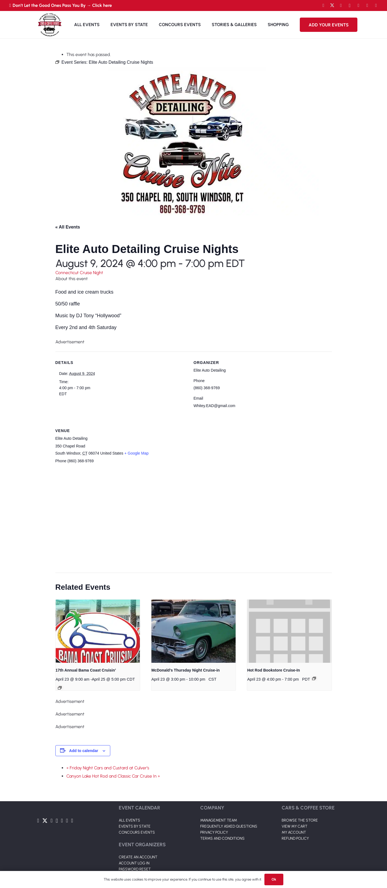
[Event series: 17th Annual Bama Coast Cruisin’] (60, 687)
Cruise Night (91, 272)
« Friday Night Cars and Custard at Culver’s (107, 767)
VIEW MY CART (294, 826)
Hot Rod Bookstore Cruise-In (273, 670)
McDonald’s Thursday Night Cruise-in (185, 670)
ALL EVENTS (129, 820)
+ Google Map (136, 453)
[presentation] (98, 631)
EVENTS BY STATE (135, 826)
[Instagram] (349, 5)
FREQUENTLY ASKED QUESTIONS (228, 826)
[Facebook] (323, 5)
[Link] (49, 24)
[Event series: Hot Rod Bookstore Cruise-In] (314, 678)
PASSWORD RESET (135, 869)
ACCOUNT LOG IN (134, 863)
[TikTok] (367, 5)
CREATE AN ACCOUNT (138, 857)
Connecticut (67, 272)
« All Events (67, 227)
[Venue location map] (190, 519)
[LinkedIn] (358, 5)
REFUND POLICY (295, 838)
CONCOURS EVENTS (137, 832)
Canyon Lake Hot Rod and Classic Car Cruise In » (113, 776)
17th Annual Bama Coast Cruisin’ (86, 670)
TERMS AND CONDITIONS (222, 838)
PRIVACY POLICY (214, 832)
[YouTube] (341, 5)
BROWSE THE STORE (300, 820)
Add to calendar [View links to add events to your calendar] (83, 750)
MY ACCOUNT (294, 832)
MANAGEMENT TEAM (218, 820)
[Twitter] (332, 5)
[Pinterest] (376, 5)
